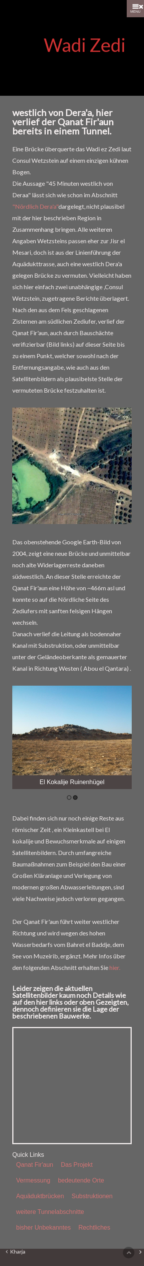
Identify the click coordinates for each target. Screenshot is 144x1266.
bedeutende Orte (81, 1180)
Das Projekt (77, 1164)
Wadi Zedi (85, 45)
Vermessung (33, 1180)
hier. (114, 967)
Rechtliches (94, 1227)
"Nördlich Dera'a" (35, 206)
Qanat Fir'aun (34, 1164)
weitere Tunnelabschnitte (50, 1212)
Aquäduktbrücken (40, 1196)
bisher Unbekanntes (43, 1227)
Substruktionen (92, 1196)
